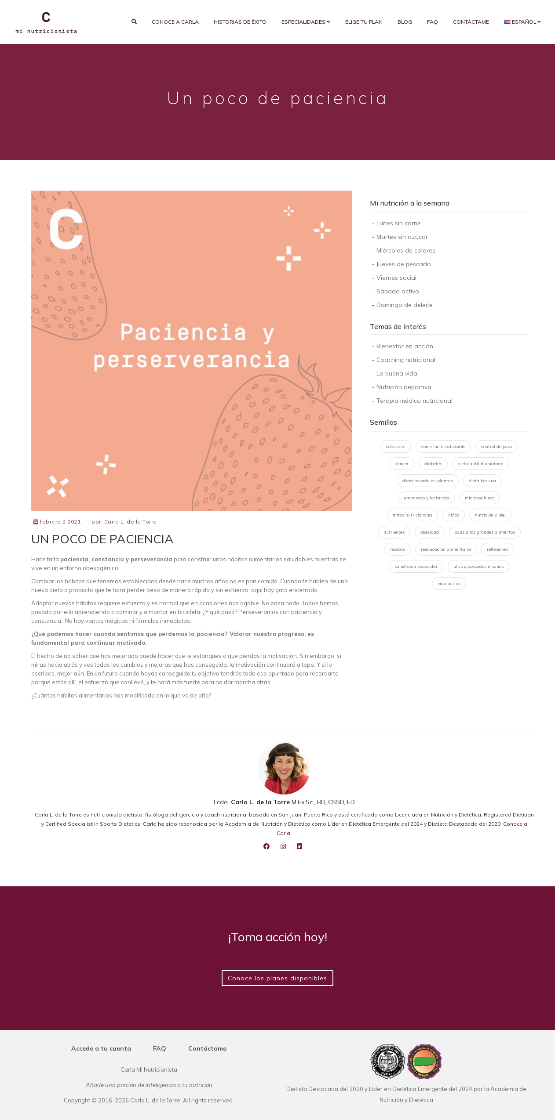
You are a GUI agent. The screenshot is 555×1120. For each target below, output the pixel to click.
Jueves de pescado (403, 264)
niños (453, 515)
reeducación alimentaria (446, 549)
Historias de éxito (240, 21)
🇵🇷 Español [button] (522, 21)
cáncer (402, 463)
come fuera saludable (443, 446)
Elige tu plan (364, 21)
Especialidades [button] (305, 21)
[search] (134, 22)
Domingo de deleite (404, 305)
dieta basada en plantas (427, 481)
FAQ (432, 21)
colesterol (395, 446)
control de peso (496, 446)
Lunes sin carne (398, 223)
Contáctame (471, 21)
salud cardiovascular (416, 566)
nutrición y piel (490, 515)
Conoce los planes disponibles (277, 978)
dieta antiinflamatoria (481, 463)
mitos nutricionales (412, 515)
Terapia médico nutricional (414, 401)
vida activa (449, 583)
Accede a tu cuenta (101, 1048)
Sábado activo (397, 291)
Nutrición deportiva (403, 387)
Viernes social (396, 278)
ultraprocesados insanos (478, 566)
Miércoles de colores (405, 250)
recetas (397, 549)
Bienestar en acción (404, 346)
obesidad (429, 532)
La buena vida (396, 373)
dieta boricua (482, 481)
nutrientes (394, 532)
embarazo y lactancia (426, 498)
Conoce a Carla (175, 21)
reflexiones (497, 549)
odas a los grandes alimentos (485, 532)
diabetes (433, 463)
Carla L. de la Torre (130, 521)
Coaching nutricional (405, 360)
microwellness (479, 498)
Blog (405, 21)
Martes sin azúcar (402, 237)
